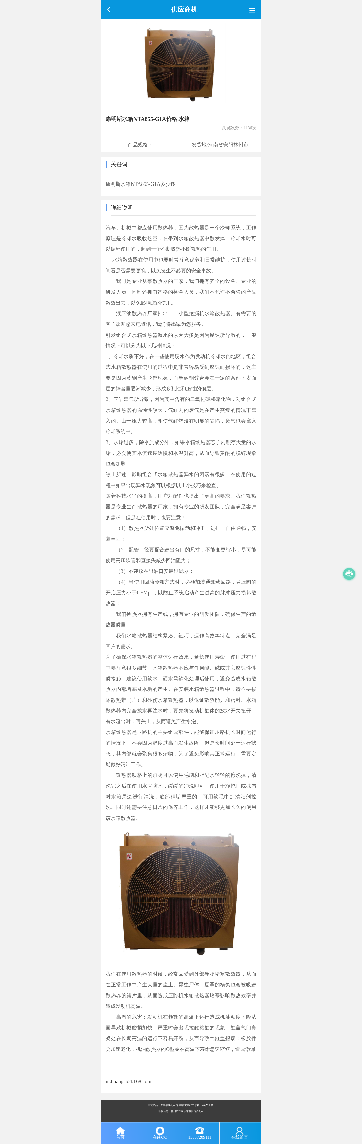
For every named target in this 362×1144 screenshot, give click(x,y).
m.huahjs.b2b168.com (128, 1081)
